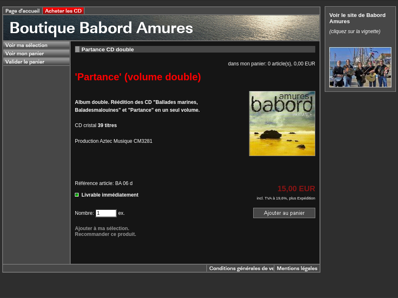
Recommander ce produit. (105, 234)
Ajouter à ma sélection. (102, 228)
